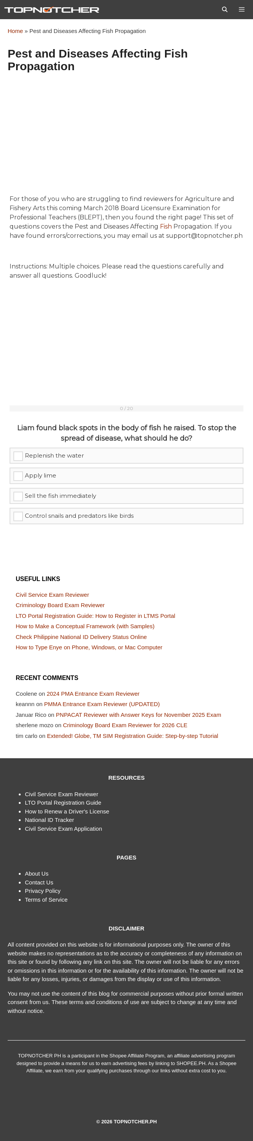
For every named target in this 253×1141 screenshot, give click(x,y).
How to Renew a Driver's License (67, 811)
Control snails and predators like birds (79, 515)
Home (15, 31)
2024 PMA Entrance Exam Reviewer (93, 693)
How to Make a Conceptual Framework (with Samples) (85, 626)
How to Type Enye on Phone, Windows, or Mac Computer (89, 647)
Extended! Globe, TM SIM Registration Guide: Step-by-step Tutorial (132, 736)
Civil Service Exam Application (63, 828)
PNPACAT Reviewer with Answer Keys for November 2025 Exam (138, 714)
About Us (37, 873)
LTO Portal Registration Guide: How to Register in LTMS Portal (95, 615)
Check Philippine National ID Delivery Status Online (81, 637)
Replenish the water (54, 455)
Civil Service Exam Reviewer (52, 594)
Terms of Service (46, 899)
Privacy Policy (42, 890)
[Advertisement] (126, 137)
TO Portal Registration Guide (64, 802)
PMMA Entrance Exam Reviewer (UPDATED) (102, 704)
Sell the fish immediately (60, 495)
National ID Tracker (49, 820)
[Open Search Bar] (224, 9)
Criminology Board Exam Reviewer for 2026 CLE (125, 725)
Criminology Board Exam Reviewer (60, 605)
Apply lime (40, 475)
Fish (166, 226)
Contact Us (39, 882)
